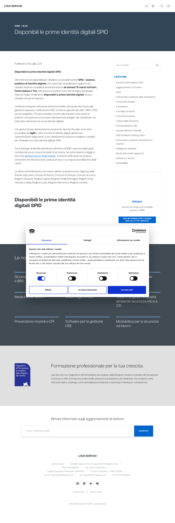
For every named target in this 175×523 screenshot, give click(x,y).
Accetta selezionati (87, 290)
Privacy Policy (96, 492)
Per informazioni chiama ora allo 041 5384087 (137, 220)
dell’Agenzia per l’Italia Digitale (40, 156)
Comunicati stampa (125, 102)
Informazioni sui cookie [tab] (128, 240)
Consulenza (122, 107)
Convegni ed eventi (125, 111)
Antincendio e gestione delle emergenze (135, 97)
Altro (118, 92)
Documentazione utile (126, 126)
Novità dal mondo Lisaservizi (130, 153)
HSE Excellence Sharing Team (130, 135)
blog (25, 26)
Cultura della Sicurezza (127, 121)
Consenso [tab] (46, 240)
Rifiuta (48, 290)
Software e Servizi (125, 158)
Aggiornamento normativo (129, 87)
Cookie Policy (79, 492)
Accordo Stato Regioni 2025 (129, 83)
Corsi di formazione (125, 116)
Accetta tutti (127, 290)
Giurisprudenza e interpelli (128, 131)
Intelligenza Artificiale (126, 149)
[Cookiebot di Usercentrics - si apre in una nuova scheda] (134, 231)
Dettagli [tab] (87, 240)
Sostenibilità (122, 163)
